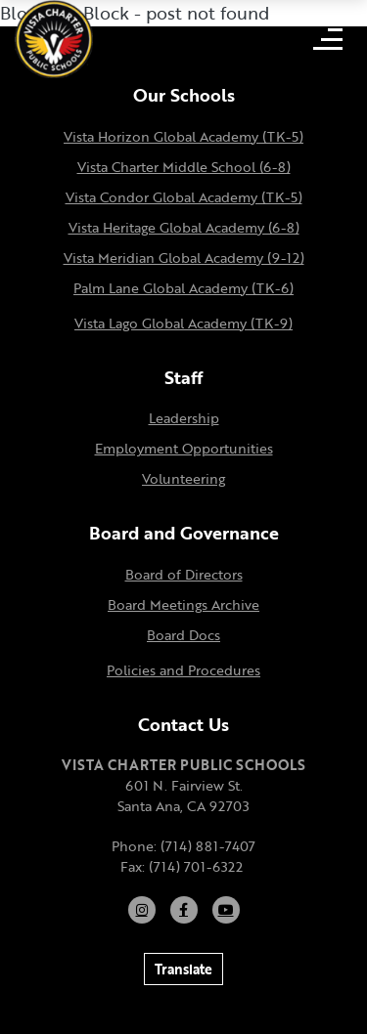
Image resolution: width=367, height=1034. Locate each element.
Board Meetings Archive (183, 604)
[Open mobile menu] (328, 39)
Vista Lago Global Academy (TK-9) (183, 323)
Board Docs (183, 635)
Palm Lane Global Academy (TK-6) (183, 288)
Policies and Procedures (183, 670)
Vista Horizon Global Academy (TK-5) (183, 136)
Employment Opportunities (184, 448)
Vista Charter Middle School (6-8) (184, 166)
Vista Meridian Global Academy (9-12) (184, 257)
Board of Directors (184, 574)
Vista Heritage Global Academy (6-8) (184, 227)
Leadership (184, 418)
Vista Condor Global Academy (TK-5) (184, 197)
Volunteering (183, 478)
